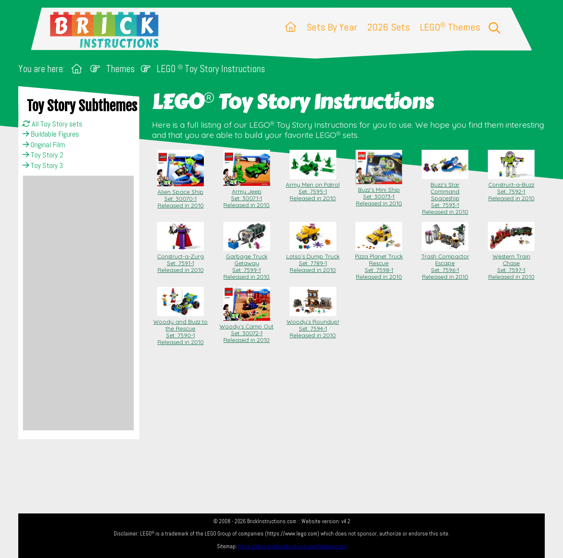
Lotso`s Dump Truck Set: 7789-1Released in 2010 (313, 259)
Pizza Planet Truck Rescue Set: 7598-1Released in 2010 (379, 263)
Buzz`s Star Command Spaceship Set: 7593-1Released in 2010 (445, 194)
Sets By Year (332, 27)
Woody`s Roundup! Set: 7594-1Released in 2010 (313, 325)
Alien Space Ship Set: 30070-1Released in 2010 (180, 195)
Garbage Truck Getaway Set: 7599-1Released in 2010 (246, 263)
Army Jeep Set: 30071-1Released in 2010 (246, 194)
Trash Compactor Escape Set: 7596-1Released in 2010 (445, 263)
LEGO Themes (450, 27)
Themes (120, 69)
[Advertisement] (78, 303)
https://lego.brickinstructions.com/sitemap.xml (292, 546)
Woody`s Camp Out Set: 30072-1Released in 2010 (246, 329)
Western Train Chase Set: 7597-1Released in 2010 (511, 263)
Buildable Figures (51, 134)
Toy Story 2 (43, 155)
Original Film (44, 144)
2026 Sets (388, 27)
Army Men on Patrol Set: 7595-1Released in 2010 (313, 188)
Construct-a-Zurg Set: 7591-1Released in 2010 (180, 259)
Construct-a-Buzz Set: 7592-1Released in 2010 (511, 188)
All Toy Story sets (52, 124)
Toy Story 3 (43, 165)
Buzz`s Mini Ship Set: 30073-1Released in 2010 (378, 193)
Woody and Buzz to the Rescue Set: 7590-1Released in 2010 (180, 328)
